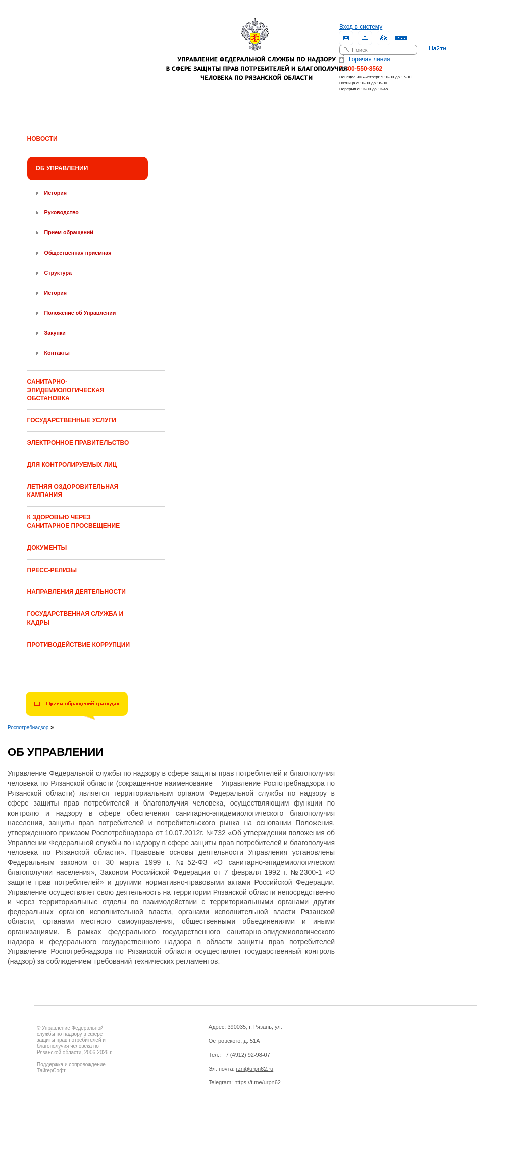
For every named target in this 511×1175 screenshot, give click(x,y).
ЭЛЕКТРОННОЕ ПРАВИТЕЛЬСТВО (78, 442)
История (55, 193)
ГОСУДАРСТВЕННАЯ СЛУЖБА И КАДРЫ (75, 618)
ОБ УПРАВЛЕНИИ (62, 168)
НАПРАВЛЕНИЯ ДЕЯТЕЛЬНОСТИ (76, 591)
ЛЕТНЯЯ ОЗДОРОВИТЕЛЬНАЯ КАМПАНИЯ (73, 491)
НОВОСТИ (42, 138)
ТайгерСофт (51, 1070)
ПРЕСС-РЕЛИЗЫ (52, 570)
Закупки (55, 333)
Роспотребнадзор (28, 727)
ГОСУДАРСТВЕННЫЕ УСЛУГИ (71, 420)
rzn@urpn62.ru (255, 1069)
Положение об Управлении (80, 313)
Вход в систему (360, 26)
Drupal (81, 1123)
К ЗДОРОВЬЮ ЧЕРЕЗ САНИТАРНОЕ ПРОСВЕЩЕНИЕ (73, 521)
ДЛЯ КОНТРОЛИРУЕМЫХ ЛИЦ (72, 464)
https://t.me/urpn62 (257, 1082)
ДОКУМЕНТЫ (47, 547)
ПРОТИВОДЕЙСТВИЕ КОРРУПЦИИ (78, 644)
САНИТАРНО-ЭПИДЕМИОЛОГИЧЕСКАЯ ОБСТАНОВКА (66, 390)
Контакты (57, 353)
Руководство (61, 212)
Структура (58, 273)
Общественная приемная (78, 253)
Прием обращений (68, 232)
